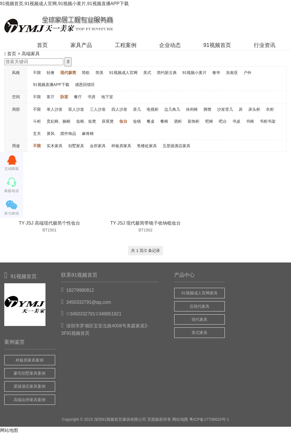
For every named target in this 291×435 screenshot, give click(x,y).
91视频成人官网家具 (199, 294)
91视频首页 (212, 46)
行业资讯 (262, 46)
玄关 (37, 134)
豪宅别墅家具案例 (29, 374)
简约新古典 (167, 73)
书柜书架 (268, 122)
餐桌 (151, 122)
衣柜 (270, 110)
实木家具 (55, 147)
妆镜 (137, 122)
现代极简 (68, 73)
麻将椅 (88, 134)
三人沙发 (98, 110)
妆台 (123, 122)
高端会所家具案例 (29, 401)
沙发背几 (225, 110)
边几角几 (172, 110)
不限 (37, 73)
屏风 (51, 134)
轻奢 (51, 73)
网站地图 (180, 420)
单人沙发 (55, 110)
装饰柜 (193, 122)
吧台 (223, 122)
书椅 (250, 122)
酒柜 (178, 122)
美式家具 (199, 334)
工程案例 (112, 46)
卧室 (64, 98)
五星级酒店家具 (176, 147)
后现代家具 (199, 307)
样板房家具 (121, 147)
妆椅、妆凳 (86, 122)
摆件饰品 (68, 134)
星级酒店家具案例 (29, 387)
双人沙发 (76, 110)
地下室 (107, 98)
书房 (91, 98)
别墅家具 (76, 147)
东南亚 (232, 73)
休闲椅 (192, 110)
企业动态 (160, 46)
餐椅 (164, 122)
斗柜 (37, 122)
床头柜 (254, 110)
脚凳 (207, 110)
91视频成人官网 (123, 73)
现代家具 (199, 320)
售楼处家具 (147, 147)
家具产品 (65, 46)
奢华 (216, 73)
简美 (99, 73)
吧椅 (209, 122)
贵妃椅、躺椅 (58, 122)
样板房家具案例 (29, 361)
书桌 (236, 122)
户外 (247, 73)
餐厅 (78, 98)
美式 (147, 73)
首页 (23, 46)
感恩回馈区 (85, 85)
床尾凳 (108, 122)
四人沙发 (119, 110)
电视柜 (153, 110)
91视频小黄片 (194, 73)
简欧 (86, 73)
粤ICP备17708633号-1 (209, 420)
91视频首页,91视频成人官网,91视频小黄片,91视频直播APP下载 (64, 3)
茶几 (137, 110)
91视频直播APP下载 (51, 85)
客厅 (51, 98)
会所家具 (98, 147)
